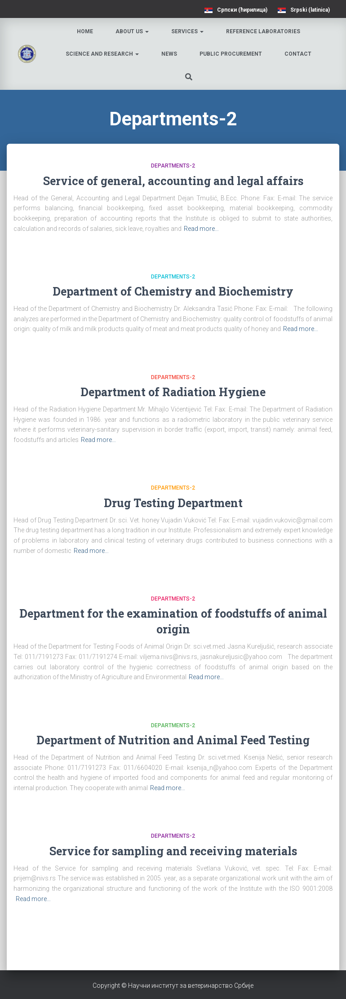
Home (85, 31)
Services (187, 31)
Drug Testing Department (173, 502)
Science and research (102, 54)
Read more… (201, 228)
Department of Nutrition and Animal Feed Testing (173, 740)
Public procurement (231, 54)
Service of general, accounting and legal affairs (173, 180)
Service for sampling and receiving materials (173, 851)
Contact (297, 54)
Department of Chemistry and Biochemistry (173, 291)
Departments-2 (173, 166)
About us (132, 31)
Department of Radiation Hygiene (173, 392)
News (169, 54)
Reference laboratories (263, 31)
